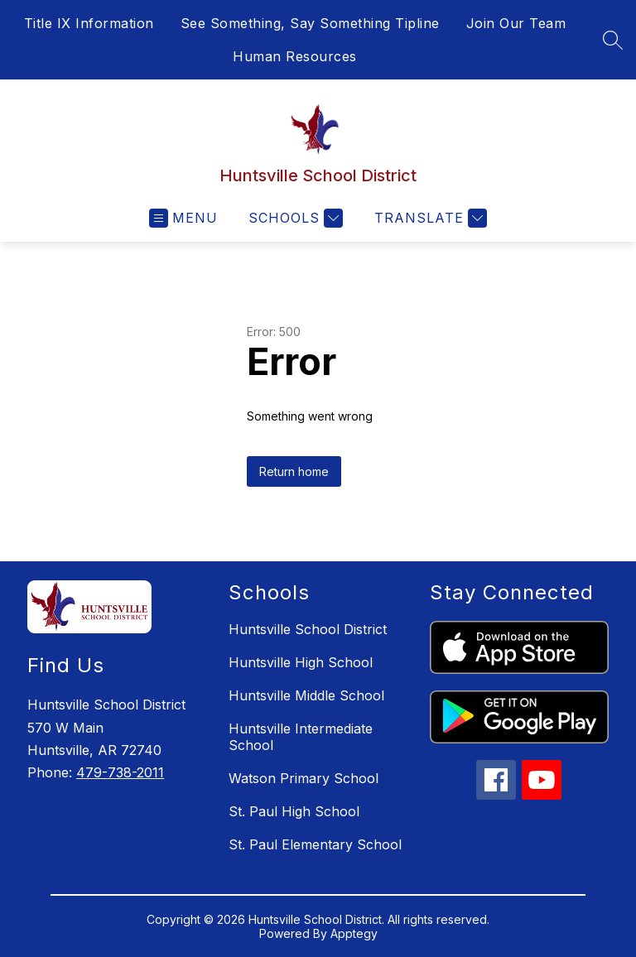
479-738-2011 (120, 772)
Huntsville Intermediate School (301, 736)
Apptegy (354, 933)
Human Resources (295, 56)
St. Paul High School (294, 811)
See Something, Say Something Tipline (310, 23)
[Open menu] (183, 218)
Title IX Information (89, 23)
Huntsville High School (301, 662)
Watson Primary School (303, 778)
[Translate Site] (428, 218)
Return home (294, 471)
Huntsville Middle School (306, 695)
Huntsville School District (308, 629)
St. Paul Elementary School (315, 844)
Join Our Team (516, 23)
